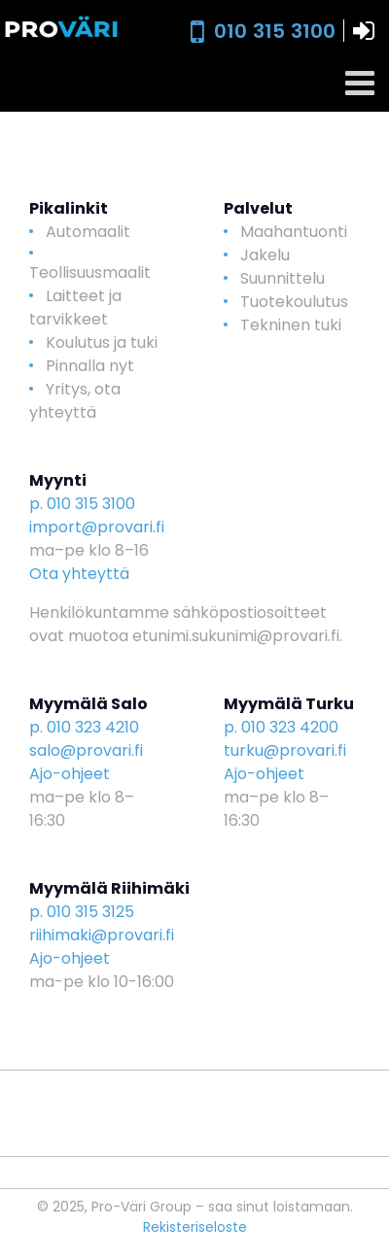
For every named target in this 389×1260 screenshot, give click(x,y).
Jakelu (265, 255)
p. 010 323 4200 (281, 727)
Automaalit (88, 232)
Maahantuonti (293, 232)
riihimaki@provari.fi (101, 935)
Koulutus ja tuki (102, 342)
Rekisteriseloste (195, 1227)
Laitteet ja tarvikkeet (75, 307)
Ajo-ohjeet (69, 774)
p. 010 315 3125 (81, 912)
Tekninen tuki (290, 325)
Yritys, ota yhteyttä (75, 401)
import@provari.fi (96, 527)
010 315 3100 (275, 31)
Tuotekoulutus (294, 301)
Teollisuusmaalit (90, 272)
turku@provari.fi (285, 750)
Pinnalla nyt (90, 366)
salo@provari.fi (86, 750)
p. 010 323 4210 (84, 727)
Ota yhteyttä (79, 573)
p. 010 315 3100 (82, 504)
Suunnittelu (282, 278)
